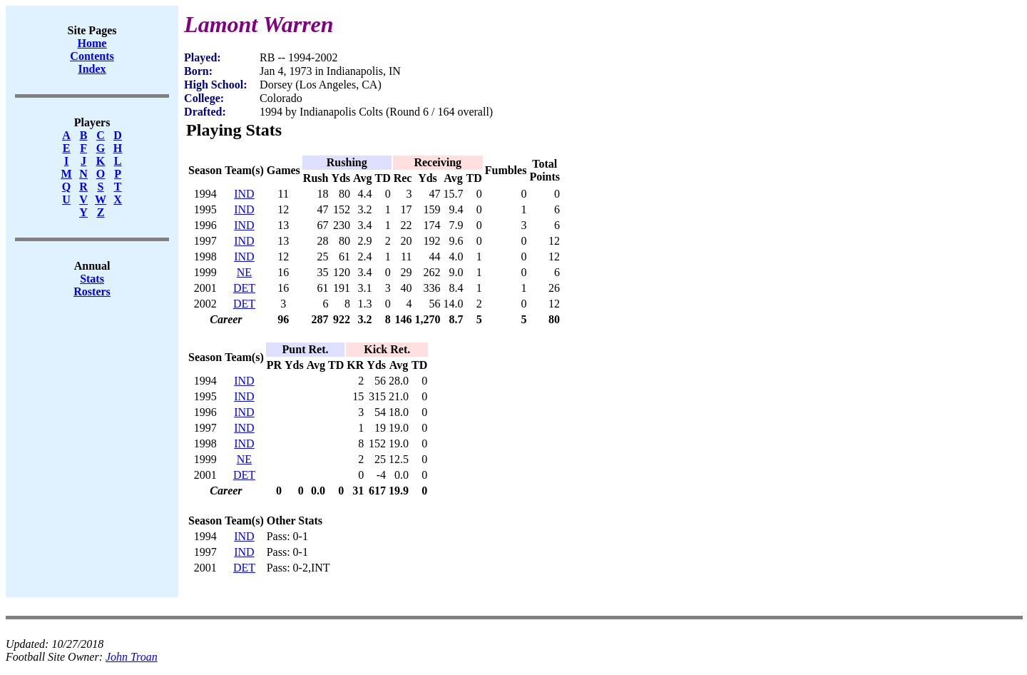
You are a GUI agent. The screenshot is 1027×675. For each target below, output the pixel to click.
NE (244, 272)
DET (244, 288)
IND (244, 194)
